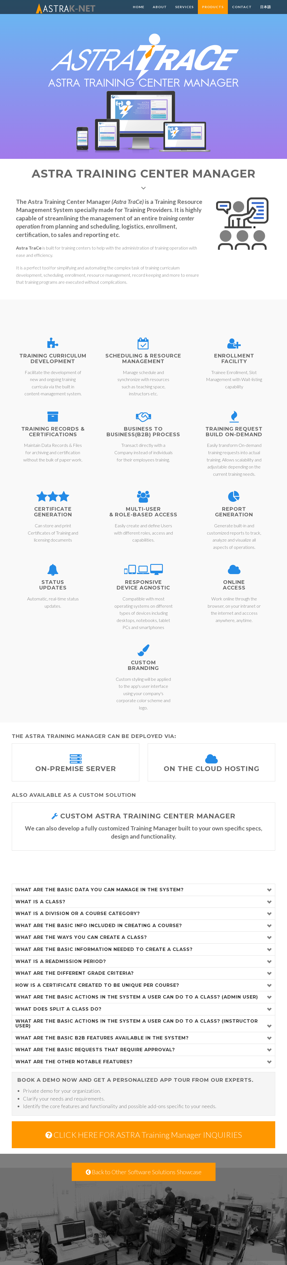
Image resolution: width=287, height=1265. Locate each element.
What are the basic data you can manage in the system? (99, 889)
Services (184, 12)
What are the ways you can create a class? (81, 937)
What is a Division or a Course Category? (77, 913)
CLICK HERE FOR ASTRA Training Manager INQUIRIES (143, 1134)
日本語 (265, 12)
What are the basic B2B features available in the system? (102, 1038)
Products (213, 12)
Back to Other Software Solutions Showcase (144, 1171)
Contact (242, 12)
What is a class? (40, 901)
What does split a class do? (58, 1009)
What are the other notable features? (74, 1061)
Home (138, 12)
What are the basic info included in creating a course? (98, 925)
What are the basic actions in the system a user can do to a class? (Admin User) (136, 997)
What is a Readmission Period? (60, 961)
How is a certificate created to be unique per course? (97, 985)
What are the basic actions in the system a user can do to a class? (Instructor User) (136, 1023)
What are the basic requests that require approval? (95, 1049)
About (160, 12)
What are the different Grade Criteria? (74, 973)
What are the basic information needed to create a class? (104, 949)
